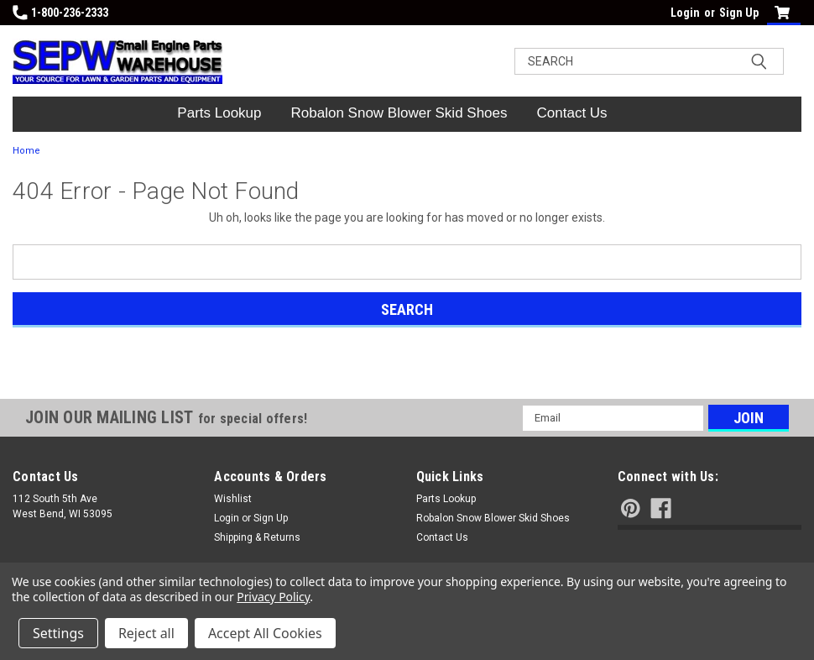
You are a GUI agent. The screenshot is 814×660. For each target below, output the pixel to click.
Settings (58, 633)
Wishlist (233, 499)
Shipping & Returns (257, 537)
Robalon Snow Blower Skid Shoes (399, 113)
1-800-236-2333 (60, 12)
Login (685, 12)
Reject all (146, 633)
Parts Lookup (219, 113)
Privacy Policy (273, 597)
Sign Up (739, 12)
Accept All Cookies (265, 633)
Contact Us (572, 113)
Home (26, 150)
